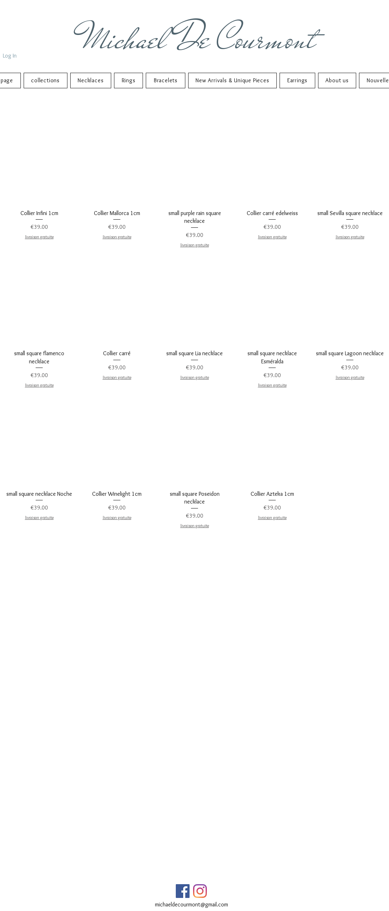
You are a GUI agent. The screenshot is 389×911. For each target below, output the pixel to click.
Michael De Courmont (199, 39)
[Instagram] (200, 891)
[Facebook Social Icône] (183, 891)
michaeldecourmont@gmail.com (191, 904)
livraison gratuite (39, 236)
